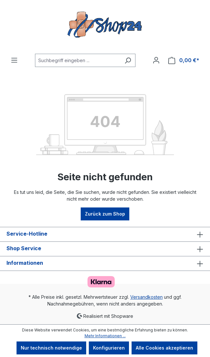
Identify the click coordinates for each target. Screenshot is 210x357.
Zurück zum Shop (105, 214)
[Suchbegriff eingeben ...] (78, 60)
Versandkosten (146, 297)
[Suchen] (127, 60)
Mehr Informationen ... (105, 335)
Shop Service (23, 248)
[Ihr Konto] (156, 60)
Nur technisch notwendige (51, 348)
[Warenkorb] (184, 60)
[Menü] (14, 60)
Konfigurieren (109, 348)
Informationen (24, 263)
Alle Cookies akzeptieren (164, 348)
